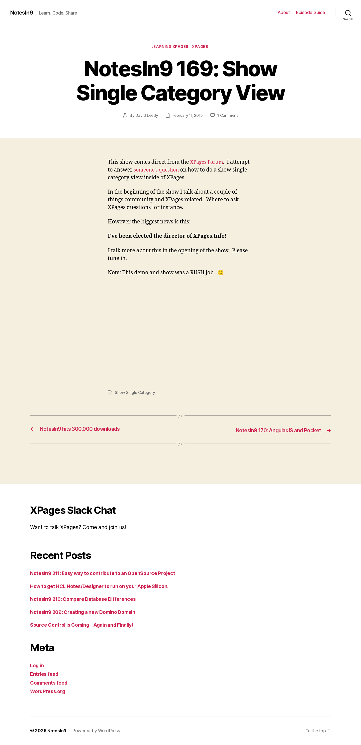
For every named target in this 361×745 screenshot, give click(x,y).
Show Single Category (135, 393)
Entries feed (45, 674)
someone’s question (158, 170)
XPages (202, 47)
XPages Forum (208, 162)
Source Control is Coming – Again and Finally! (86, 625)
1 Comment (229, 116)
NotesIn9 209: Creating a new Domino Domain (87, 612)
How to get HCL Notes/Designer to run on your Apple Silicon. (106, 586)
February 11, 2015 (187, 116)
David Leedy (145, 116)
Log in (37, 666)
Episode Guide (310, 12)
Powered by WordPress (97, 730)
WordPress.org (49, 692)
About (284, 12)
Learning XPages (170, 47)
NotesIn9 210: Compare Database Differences (87, 599)
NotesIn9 (22, 13)
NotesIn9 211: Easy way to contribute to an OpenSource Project (109, 573)
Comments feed (50, 683)
